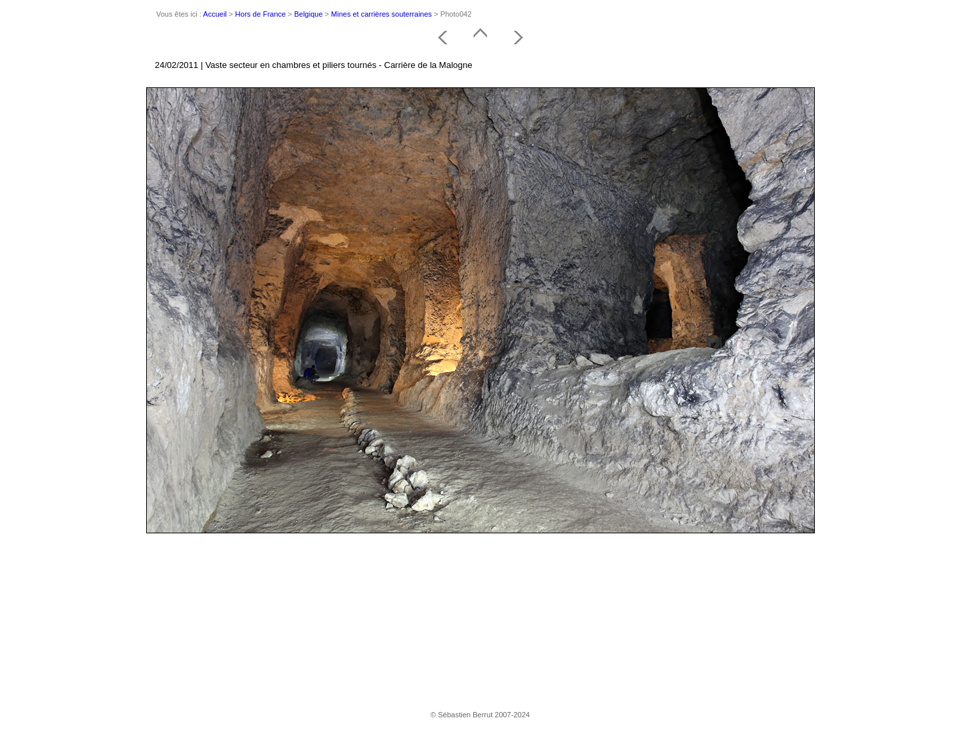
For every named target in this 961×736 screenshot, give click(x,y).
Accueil (214, 14)
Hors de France (260, 14)
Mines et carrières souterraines (381, 14)
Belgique (308, 14)
